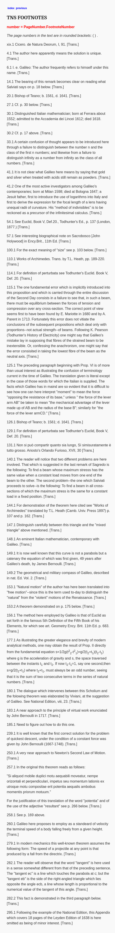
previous (21, 8)
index (11, 8)
